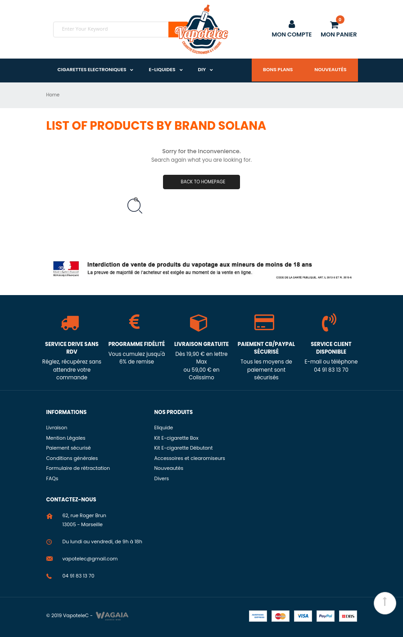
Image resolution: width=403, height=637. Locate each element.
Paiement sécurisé (68, 448)
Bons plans (278, 69)
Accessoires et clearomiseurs (189, 458)
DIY (202, 69)
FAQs (52, 478)
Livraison (57, 427)
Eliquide (163, 427)
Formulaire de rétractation (78, 468)
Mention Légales (66, 438)
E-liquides (162, 69)
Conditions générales (72, 458)
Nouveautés (330, 69)
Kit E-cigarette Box (176, 438)
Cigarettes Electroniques (92, 69)
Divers (161, 478)
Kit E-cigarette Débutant (183, 448)
